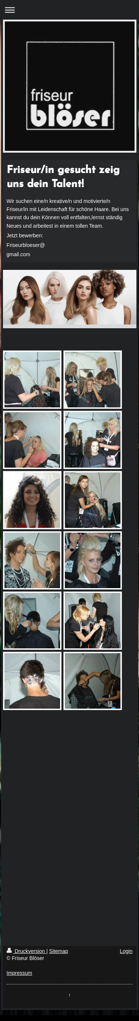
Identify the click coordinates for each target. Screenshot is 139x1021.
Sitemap (58, 951)
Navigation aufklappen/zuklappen (69, 10)
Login (126, 951)
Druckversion (26, 951)
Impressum (19, 973)
